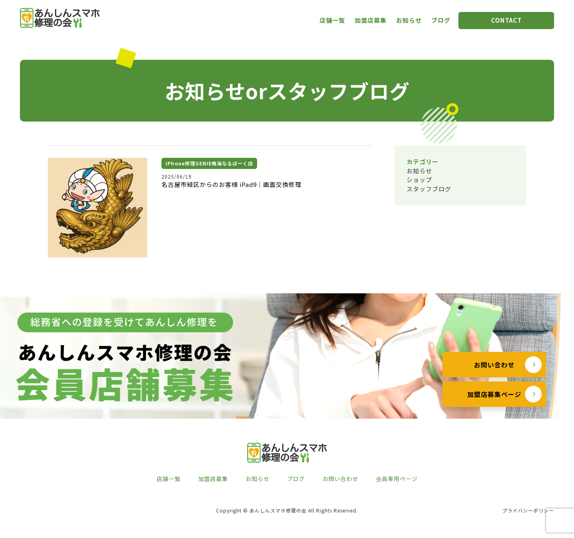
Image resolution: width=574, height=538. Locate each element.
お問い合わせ (494, 382)
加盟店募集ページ (494, 411)
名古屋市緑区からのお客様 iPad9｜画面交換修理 (231, 184)
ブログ (440, 20)
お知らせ (409, 20)
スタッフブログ (429, 189)
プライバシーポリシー (528, 510)
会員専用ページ (397, 479)
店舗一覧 (332, 20)
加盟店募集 (371, 20)
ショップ (419, 179)
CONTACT (506, 20)
